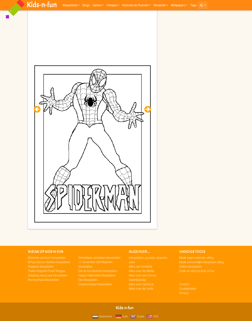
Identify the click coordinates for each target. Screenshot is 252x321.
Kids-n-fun (42, 5)
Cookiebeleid (187, 288)
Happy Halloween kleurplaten (97, 275)
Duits (122, 316)
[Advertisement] (92, 37)
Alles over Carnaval (141, 284)
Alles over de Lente (141, 288)
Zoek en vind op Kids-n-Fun (196, 271)
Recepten (160, 6)
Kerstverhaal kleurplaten (43, 280)
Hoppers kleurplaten (41, 266)
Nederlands (102, 316)
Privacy (184, 293)
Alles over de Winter (141, 271)
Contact (184, 284)
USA (152, 316)
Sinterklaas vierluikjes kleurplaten (99, 257)
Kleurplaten (70, 6)
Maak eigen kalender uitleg (196, 257)
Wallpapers (178, 6)
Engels (137, 316)
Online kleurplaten (190, 266)
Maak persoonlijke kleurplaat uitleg (201, 262)
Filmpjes (112, 6)
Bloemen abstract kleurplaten (47, 257)
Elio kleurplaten (88, 280)
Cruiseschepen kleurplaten (95, 284)
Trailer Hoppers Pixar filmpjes (46, 271)
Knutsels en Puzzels (135, 6)
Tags (193, 6)
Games (97, 6)
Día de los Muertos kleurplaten (97, 271)
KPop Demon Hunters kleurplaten (49, 262)
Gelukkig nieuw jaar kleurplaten (47, 275)
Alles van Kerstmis (140, 266)
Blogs (86, 6)
